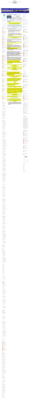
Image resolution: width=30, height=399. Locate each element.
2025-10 (23, 169)
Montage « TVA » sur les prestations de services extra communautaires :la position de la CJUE (13, 84)
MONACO (3, 269)
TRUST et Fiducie (4, 261)
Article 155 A (4, 190)
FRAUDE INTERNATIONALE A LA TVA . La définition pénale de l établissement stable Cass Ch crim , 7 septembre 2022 (14, 101)
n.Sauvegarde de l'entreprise (4, 276)
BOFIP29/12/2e (19, 38)
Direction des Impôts (3, 387)
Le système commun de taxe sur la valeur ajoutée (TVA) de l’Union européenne (14, 37)
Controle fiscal (4, 150)
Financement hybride (4, 195)
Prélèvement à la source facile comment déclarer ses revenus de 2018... (25, 82)
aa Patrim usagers (4, 55)
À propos (4, 26)
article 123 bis (4, 189)
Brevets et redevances (4, 200)
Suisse (3, 272)
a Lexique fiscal (3, 368)
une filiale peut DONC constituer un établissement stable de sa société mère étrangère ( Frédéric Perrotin (14, 76)
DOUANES (3, 173)
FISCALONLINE (3, 389)
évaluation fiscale (4, 233)
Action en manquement (4, 331)
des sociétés (3, 118)
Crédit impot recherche (4, 125)
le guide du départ (25, 61)
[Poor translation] (16, 2)
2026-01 (23, 167)
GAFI (2, 374)
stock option (3, 228)
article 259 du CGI (14, 38)
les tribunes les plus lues (26, 91)
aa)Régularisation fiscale (4, 142)
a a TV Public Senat (4, 353)
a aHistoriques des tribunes (4, 356)
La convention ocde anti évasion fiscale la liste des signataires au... (25, 32)
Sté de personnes (3, 312)
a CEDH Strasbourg (3, 361)
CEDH (3, 325)
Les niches (3, 126)
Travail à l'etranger (4, 294)
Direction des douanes (3, 386)
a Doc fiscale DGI (3, 364)
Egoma (23, 124)
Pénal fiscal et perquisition (25, 134)
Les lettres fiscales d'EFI (4, 109)
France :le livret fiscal (4, 266)
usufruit (2, 338)
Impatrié (3, 288)
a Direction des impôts (3, 363)
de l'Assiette (3, 152)
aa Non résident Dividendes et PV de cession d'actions (4, 46)
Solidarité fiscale (4, 137)
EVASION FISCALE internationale (3, 186)
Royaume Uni (4, 271)
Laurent (23, 125)
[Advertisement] (26, 175)
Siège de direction (4, 179)
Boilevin (23, 123)
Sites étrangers (4, 348)
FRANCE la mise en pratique (26, 38)
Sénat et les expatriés (3, 396)
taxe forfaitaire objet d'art (4, 260)
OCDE (2, 394)
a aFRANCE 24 (3, 355)
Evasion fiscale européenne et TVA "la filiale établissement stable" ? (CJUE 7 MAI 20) (14, 87)
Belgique (3, 264)
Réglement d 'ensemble (4, 169)
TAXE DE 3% (4, 68)
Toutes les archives (24, 171)
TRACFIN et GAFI (3, 321)
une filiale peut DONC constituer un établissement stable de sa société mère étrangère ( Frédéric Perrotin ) (14, 96)
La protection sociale (3, 391)
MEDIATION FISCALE (4, 160)
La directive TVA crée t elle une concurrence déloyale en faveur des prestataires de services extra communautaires (14, 68)
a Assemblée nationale (3, 381)
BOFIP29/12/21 (11, 19)
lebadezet (23, 122)
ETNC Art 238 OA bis (4, 194)
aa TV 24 (3, 369)
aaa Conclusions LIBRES (4, 143)
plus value (3, 225)
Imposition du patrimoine (4, 251)
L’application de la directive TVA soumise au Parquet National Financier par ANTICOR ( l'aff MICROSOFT (14, 99)
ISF (3, 63)
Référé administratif (4, 168)
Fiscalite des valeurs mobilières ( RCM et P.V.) (4, 216)
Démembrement (4, 253)
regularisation (3, 282)
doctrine (24, 154)
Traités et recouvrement (4, 322)
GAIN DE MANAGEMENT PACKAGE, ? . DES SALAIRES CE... (25, 113)
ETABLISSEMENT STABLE (4, 174)
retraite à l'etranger (4, 293)
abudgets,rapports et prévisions (3, 120)
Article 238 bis (4, 192)
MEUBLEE (3, 314)
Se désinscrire (24, 16)
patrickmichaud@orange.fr (4, 19)
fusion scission (4, 206)
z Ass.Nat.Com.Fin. (3, 376)
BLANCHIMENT (3, 132)
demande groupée (4, 326)
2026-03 (23, 166)
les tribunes (4, 86)
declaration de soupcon (4, 153)
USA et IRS (3, 274)
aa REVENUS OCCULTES (4, 111)
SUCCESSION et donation (4, 316)
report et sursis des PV (4, 226)
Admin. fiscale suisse (3, 384)
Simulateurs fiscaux (4, 129)
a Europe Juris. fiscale (3, 366)
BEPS (3, 277)
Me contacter (4, 25)
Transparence (4, 336)
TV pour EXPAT (3, 397)
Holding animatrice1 (4, 234)
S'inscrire (24, 15)
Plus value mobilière (4, 258)
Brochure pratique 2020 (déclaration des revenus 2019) (4, 72)
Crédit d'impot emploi (4, 123)
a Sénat (2, 383)
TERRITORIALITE (4, 317)
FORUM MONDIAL (4, 328)
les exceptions (25, 66)
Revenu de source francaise (4, 306)
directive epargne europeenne (4, 172)
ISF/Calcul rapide (4, 89)
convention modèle (4, 278)
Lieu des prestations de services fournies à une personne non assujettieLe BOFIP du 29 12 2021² (14, 65)
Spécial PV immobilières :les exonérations (3, 37)
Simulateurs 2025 (25, 27)
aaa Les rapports (4, 187)
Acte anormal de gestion (4, 145)
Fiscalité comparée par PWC (26, 139)
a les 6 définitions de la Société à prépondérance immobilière (4, 48)
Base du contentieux (4, 148)
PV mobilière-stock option (4, 291)
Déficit (3, 203)
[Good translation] (14, 2)
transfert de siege (4, 213)
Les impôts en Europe (3, 392)
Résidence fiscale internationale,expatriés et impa (4, 283)
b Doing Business (3, 371)
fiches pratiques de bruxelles (26, 75)
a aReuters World (3, 358)
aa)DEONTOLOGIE (3, 115)
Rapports (3, 128)
